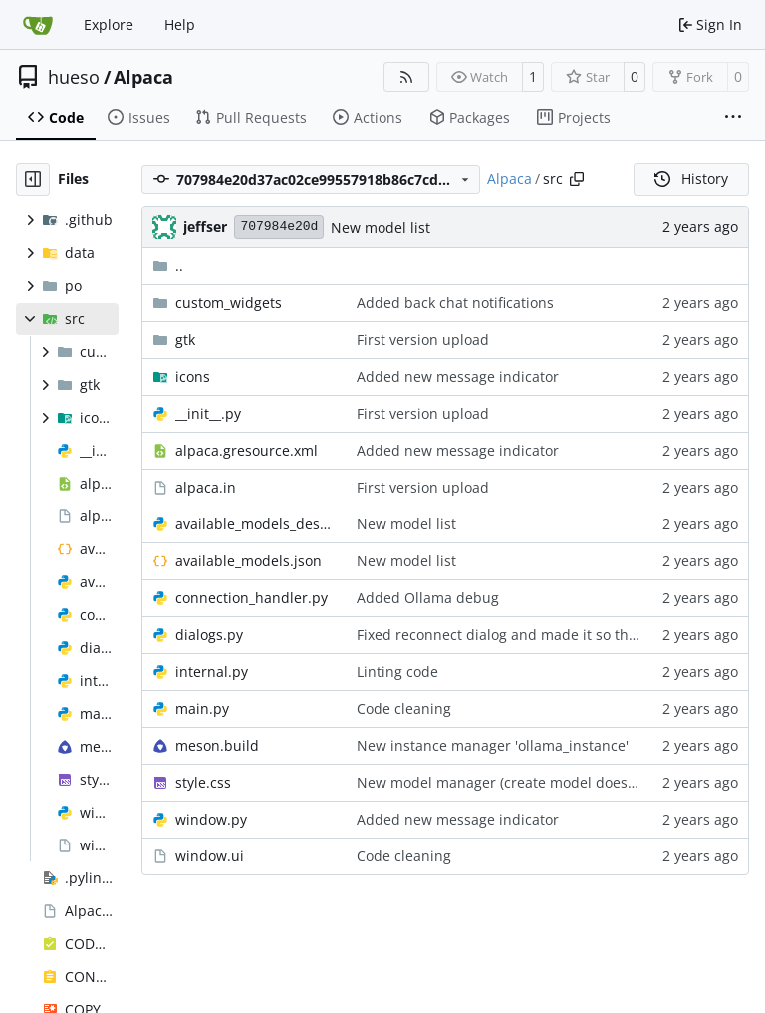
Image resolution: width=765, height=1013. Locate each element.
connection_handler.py (251, 597)
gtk (185, 339)
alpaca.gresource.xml (246, 450)
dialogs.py (209, 634)
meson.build (217, 745)
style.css (203, 782)
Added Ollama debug (428, 597)
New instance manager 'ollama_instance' (493, 745)
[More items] (733, 118)
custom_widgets (228, 302)
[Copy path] (577, 179)
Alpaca (143, 77)
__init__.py (208, 413)
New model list (380, 227)
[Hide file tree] (33, 179)
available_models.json (248, 560)
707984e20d (279, 226)
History (691, 178)
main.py (202, 708)
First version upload (423, 339)
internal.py (211, 671)
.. (167, 265)
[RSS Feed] (406, 77)
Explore (108, 24)
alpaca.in (205, 487)
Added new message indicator (458, 376)
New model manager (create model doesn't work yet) (532, 782)
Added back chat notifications (455, 302)
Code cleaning (404, 708)
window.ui (209, 855)
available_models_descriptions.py (256, 523)
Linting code (397, 671)
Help (179, 24)
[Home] (38, 25)
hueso (74, 77)
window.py (211, 819)
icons (192, 376)
